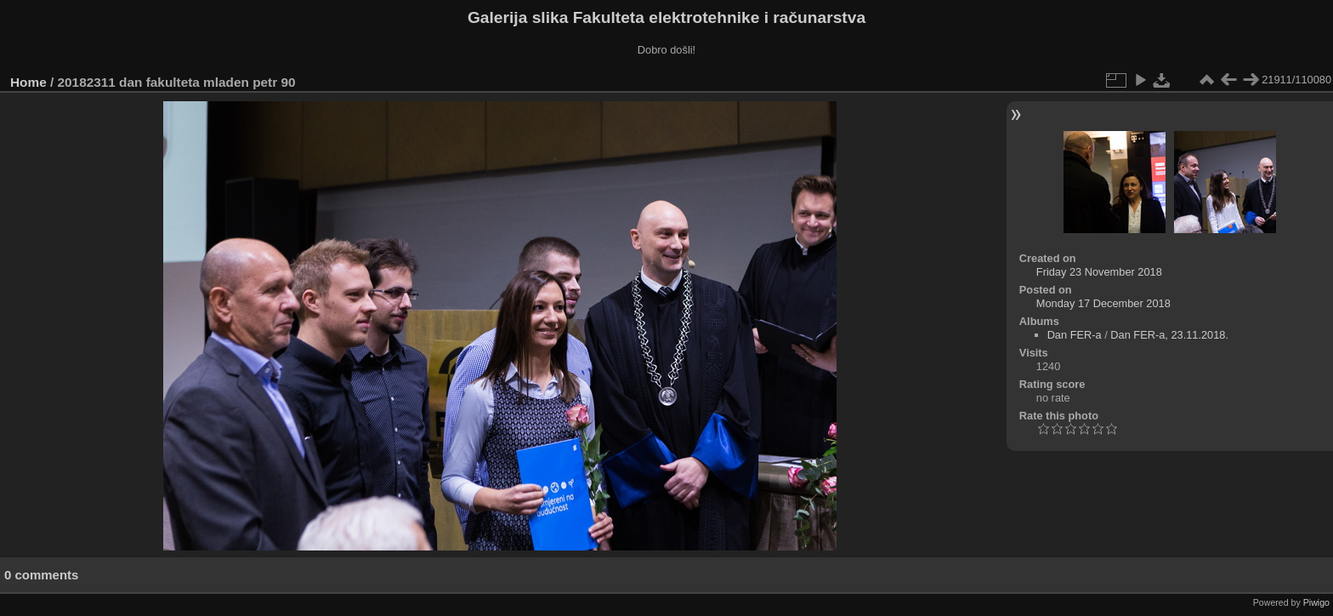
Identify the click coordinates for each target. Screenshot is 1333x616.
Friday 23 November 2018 (1099, 271)
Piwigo (1316, 602)
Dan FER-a (1074, 334)
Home (28, 82)
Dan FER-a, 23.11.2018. (1169, 334)
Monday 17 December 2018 (1103, 303)
